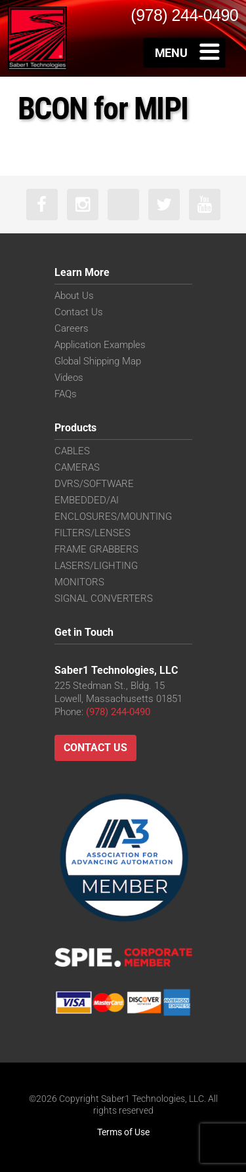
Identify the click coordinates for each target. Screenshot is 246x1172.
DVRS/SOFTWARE (94, 484)
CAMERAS (77, 467)
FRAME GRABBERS (96, 549)
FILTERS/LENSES (92, 533)
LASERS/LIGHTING (96, 566)
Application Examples (100, 345)
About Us (74, 296)
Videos (68, 377)
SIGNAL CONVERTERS (103, 598)
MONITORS (79, 582)
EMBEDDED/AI (86, 500)
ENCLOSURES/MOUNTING (113, 516)
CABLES (72, 451)
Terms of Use (123, 1132)
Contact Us (78, 312)
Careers (71, 328)
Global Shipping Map (97, 361)
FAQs (65, 394)
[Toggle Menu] (185, 52)
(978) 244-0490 (118, 712)
